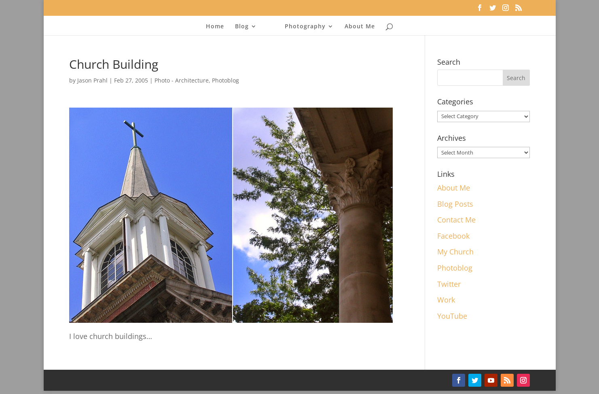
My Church (455, 251)
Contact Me (456, 220)
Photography (305, 26)
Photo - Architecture (182, 80)
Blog (242, 26)
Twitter (449, 284)
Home (215, 26)
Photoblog (225, 80)
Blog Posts (455, 204)
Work (446, 300)
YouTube (452, 316)
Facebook (453, 236)
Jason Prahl (92, 80)
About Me (360, 26)
